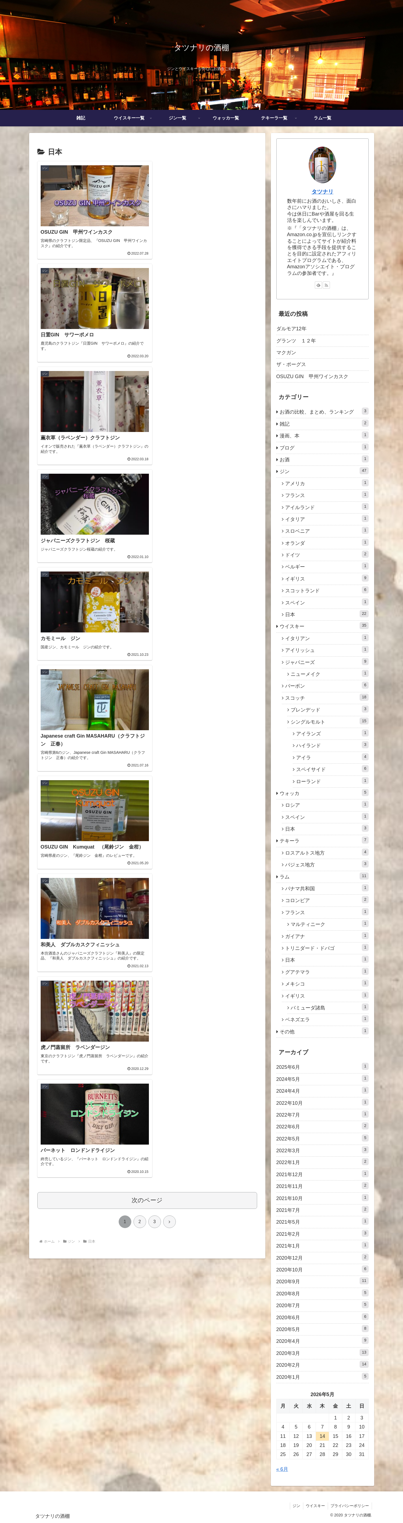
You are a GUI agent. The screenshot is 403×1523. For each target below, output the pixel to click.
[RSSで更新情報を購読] (326, 285)
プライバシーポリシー (349, 1506)
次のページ (147, 689)
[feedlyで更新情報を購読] (318, 285)
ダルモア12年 (291, 328)
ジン (296, 1506)
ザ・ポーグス (291, 364)
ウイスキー (315, 1506)
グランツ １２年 (296, 341)
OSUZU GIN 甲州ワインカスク (312, 376)
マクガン (286, 352)
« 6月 (282, 1469)
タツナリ (322, 192)
